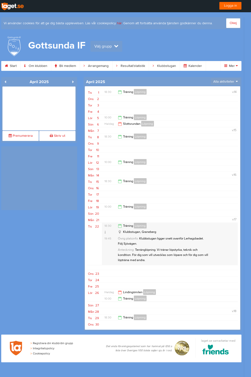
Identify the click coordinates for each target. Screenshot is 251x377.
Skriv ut (57, 136)
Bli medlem (65, 66)
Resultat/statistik (130, 66)
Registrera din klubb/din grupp (52, 343)
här (119, 23)
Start (11, 66)
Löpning (140, 92)
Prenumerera (21, 136)
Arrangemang (96, 66)
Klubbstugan (164, 66)
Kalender (193, 66)
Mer (231, 66)
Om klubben (35, 66)
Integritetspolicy (42, 348)
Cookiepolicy (40, 353)
